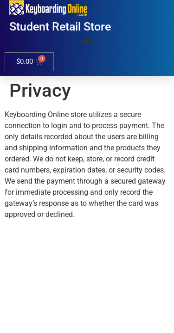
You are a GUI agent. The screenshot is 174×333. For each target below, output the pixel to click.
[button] (87, 40)
